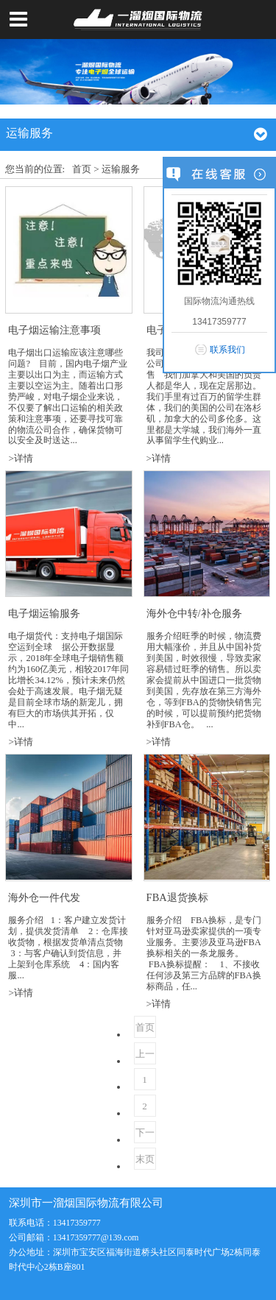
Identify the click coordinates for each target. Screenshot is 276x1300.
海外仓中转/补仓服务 (194, 613)
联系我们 (227, 350)
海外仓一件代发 (44, 897)
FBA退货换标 (177, 897)
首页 (81, 168)
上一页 (145, 1056)
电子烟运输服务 (44, 613)
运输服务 (121, 168)
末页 (145, 1159)
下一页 (145, 1135)
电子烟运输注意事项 (54, 330)
